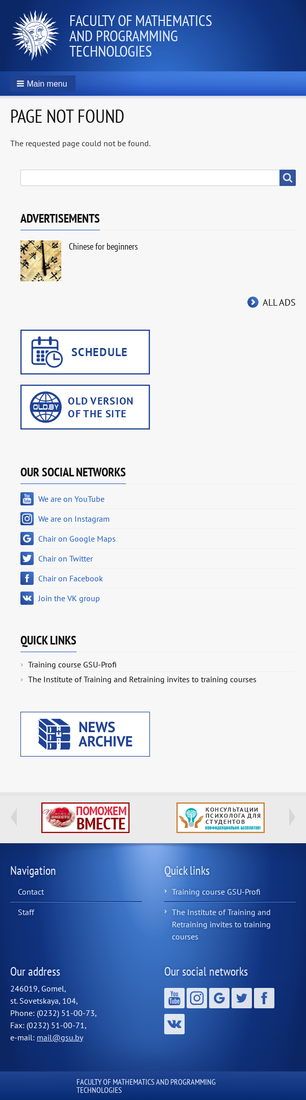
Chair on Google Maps (77, 538)
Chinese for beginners (103, 246)
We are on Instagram (74, 519)
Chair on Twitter (65, 558)
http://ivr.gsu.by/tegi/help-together (85, 817)
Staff (26, 912)
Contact (31, 892)
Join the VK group (69, 598)
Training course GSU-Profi (72, 664)
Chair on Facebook (70, 578)
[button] (42, 83)
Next (292, 817)
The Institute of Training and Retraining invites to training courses (142, 679)
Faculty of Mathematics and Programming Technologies (140, 35)
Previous (13, 817)
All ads (279, 302)
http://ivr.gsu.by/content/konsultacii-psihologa (220, 817)
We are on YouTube (71, 499)
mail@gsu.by (60, 1037)
